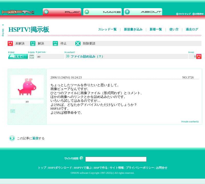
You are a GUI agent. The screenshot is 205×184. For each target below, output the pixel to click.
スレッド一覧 (107, 29)
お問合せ (161, 167)
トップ (42, 167)
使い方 (174, 29)
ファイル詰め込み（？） (85, 56)
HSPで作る (101, 167)
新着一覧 (156, 29)
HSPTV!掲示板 (28, 29)
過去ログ (192, 29)
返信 (35, 138)
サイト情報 (117, 167)
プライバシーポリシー (140, 167)
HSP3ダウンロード (60, 167)
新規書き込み (133, 29)
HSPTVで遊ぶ (83, 167)
